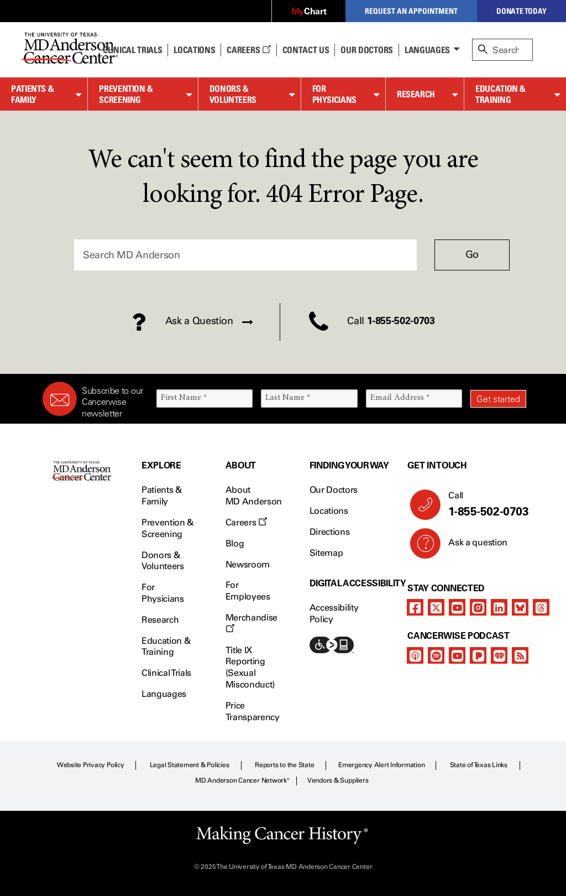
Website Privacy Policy (90, 765)
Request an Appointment (411, 10)
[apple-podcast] (415, 655)
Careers (248, 49)
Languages (427, 49)
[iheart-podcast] (499, 655)
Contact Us (305, 49)
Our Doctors (366, 49)
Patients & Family (32, 94)
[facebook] (415, 607)
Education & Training (500, 94)
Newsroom (248, 564)
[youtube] (457, 607)
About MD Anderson (254, 496)
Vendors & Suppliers (337, 780)
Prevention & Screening (126, 94)
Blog (235, 543)
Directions (330, 532)
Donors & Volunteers (232, 94)
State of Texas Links (478, 765)
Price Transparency (253, 711)
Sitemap (326, 553)
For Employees (248, 591)
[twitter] (436, 607)
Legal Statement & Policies (189, 765)
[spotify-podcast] (436, 655)
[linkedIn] (499, 607)
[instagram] (478, 607)
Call (483, 504)
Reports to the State (284, 765)
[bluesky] (520, 607)
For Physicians (334, 94)
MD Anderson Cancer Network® (242, 780)
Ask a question (471, 546)
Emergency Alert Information (381, 765)
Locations (329, 511)
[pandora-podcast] (478, 655)
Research (416, 94)
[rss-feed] (520, 655)
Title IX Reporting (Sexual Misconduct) (250, 667)
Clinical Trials (132, 49)
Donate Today (521, 10)
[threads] (541, 607)
